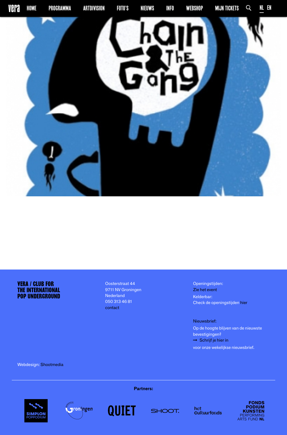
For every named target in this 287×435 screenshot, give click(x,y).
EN (269, 7)
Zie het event (205, 290)
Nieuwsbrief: (205, 321)
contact (112, 308)
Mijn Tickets (227, 8)
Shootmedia (52, 365)
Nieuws (147, 8)
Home (31, 8)
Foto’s (123, 8)
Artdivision (94, 8)
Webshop (194, 8)
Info (170, 8)
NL (262, 7)
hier (243, 303)
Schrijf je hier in (214, 340)
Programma (59, 8)
